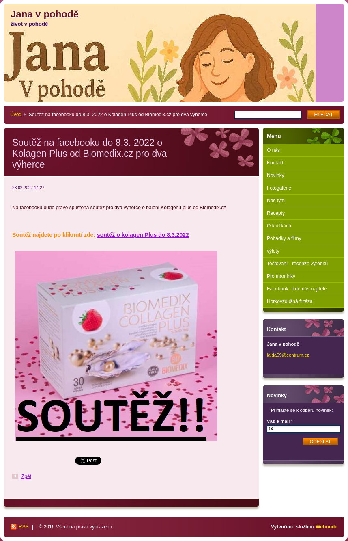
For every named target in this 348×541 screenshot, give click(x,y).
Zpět (26, 476)
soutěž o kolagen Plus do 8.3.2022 (143, 235)
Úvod (15, 114)
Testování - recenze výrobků (297, 263)
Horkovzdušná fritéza (290, 301)
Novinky (275, 175)
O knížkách (279, 226)
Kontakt (275, 163)
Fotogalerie (279, 188)
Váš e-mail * (280, 421)
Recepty (276, 213)
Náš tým (276, 200)
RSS (24, 527)
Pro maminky (281, 276)
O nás (273, 150)
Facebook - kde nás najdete (297, 289)
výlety (273, 251)
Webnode (326, 527)
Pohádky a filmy (284, 238)
